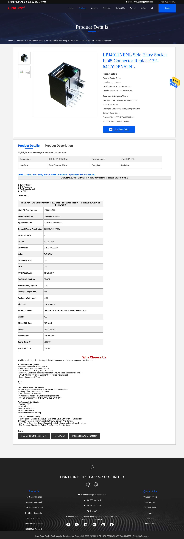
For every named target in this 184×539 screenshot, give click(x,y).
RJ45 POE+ (59, 436)
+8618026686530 (92, 505)
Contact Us (119, 8)
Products (81, 8)
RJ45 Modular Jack (35, 40)
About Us (106, 8)
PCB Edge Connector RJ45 (34, 436)
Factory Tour (150, 502)
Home (70, 8)
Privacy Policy (150, 524)
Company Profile (150, 497)
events (132, 8)
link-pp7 (92, 511)
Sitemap (150, 518)
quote (166, 8)
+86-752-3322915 (167, 2)
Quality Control (150, 508)
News (150, 513)
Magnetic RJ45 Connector (84, 436)
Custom (93, 8)
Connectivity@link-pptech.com (139, 2)
